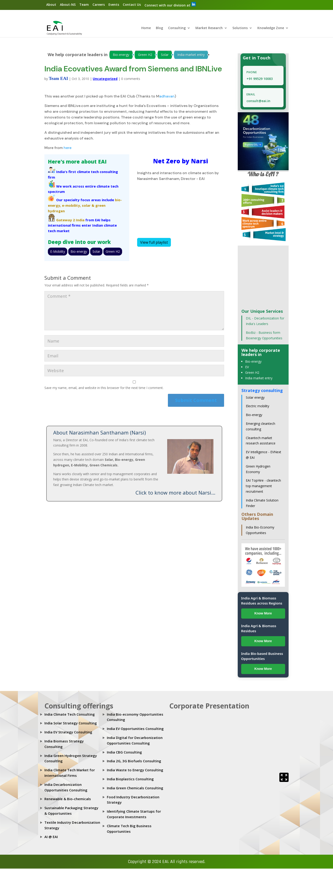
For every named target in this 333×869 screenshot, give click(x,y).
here (67, 148)
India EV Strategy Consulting (68, 732)
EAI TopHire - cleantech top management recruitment (263, 486)
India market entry (191, 55)
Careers (98, 4)
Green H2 (145, 55)
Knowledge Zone (270, 28)
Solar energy (255, 397)
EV (247, 367)
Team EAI (58, 78)
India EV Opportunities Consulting (135, 729)
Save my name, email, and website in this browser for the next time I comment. (103, 388)
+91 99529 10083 (260, 79)
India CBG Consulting (124, 752)
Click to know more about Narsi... (175, 492)
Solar (165, 55)
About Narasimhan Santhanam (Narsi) (99, 432)
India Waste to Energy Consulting (135, 770)
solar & (88, 206)
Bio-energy (121, 55)
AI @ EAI (51, 837)
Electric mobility (257, 406)
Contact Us (132, 4)
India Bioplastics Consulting (130, 779)
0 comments (130, 79)
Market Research (209, 28)
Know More (263, 614)
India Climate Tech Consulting (69, 714)
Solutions (240, 28)
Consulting (177, 28)
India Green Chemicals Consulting (135, 788)
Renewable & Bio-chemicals (67, 799)
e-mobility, (71, 206)
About (51, 4)
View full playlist (154, 242)
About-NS (68, 4)
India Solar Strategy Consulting (70, 723)
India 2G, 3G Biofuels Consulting (134, 761)
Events (113, 4)
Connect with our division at (170, 4)
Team (84, 4)
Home (146, 28)
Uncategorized (105, 79)
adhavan (167, 96)
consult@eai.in (258, 101)
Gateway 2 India (70, 220)
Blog (159, 28)
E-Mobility (57, 251)
